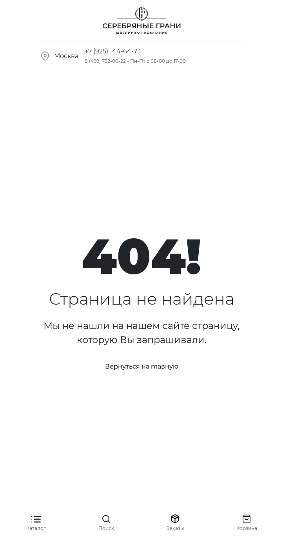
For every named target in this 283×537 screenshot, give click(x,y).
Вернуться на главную (141, 366)
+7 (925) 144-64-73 (113, 51)
